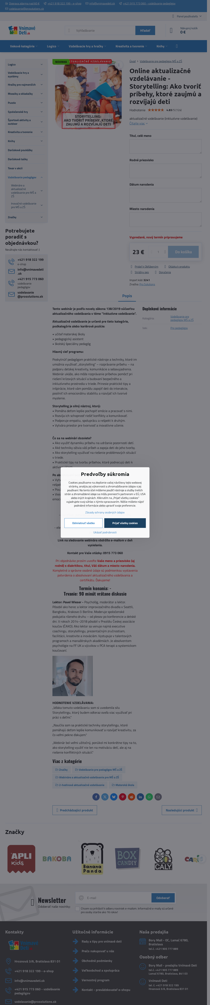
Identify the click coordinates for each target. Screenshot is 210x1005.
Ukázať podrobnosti (105, 532)
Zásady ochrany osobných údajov (105, 512)
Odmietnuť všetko (83, 523)
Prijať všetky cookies (125, 523)
